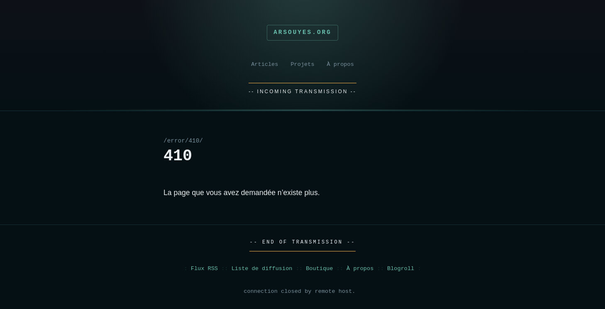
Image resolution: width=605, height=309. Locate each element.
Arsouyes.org (302, 32)
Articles (264, 64)
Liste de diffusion (262, 269)
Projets (302, 64)
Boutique (319, 269)
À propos (340, 64)
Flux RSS (204, 269)
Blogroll (400, 269)
